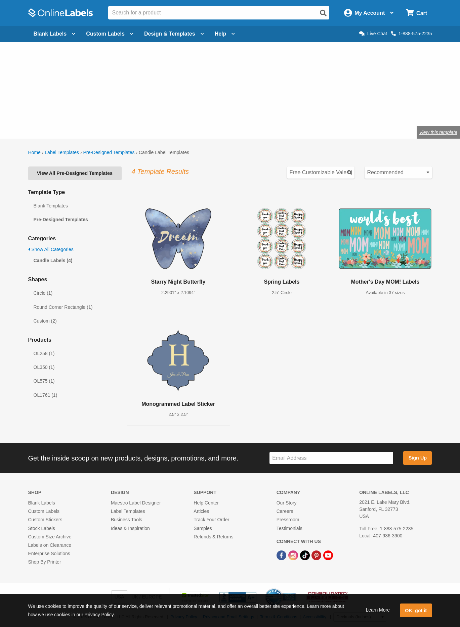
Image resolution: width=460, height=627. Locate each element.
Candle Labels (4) (53, 260)
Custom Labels (43, 511)
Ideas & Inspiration (130, 528)
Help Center (206, 502)
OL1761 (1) (45, 395)
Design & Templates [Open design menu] (174, 34)
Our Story (287, 502)
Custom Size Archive (50, 536)
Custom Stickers (45, 519)
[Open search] (323, 13)
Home (34, 152)
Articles (201, 511)
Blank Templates (51, 205)
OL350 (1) (44, 367)
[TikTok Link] (305, 555)
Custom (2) (45, 321)
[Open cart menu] (416, 13)
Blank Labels (41, 502)
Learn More (378, 610)
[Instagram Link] (293, 555)
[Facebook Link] (282, 555)
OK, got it (416, 610)
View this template (438, 132)
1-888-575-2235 (411, 33)
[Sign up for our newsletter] (331, 458)
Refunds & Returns (213, 536)
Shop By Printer (44, 562)
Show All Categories (51, 249)
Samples (203, 528)
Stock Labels (41, 528)
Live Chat (373, 33)
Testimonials (289, 528)
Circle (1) (43, 293)
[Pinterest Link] (317, 555)
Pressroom (288, 519)
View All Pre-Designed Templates (75, 173)
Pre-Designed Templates (108, 152)
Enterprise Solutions (49, 553)
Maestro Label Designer (136, 502)
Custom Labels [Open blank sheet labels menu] (109, 34)
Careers (285, 511)
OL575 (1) (44, 381)
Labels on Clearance (49, 545)
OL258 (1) (44, 353)
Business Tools (126, 519)
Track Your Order (211, 519)
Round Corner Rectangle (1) (63, 307)
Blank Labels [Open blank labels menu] (55, 34)
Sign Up (418, 458)
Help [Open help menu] (225, 34)
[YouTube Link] (328, 555)
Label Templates (62, 152)
